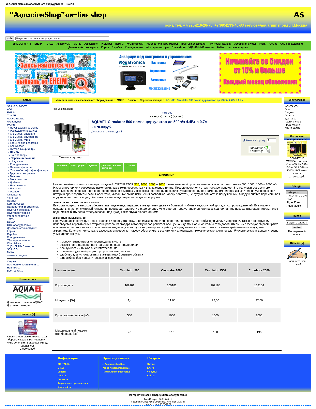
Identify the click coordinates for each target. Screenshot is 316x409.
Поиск (297, 215)
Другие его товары (18, 305)
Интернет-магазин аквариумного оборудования (34, 4)
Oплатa (289, 115)
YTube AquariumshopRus (116, 368)
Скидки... (12, 261)
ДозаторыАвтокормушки (83, 47)
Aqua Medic (297, 206)
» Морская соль (17, 179)
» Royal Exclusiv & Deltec (22, 127)
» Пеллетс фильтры (19, 167)
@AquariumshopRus (114, 364)
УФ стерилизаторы (157, 47)
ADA (10, 109)
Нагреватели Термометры (162, 43)
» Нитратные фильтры (21, 148)
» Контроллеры (17, 155)
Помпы (119, 43)
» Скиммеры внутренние (22, 136)
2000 (162, 184)
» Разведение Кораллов (22, 130)
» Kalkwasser (15, 145)
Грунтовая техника (220, 43)
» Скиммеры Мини (19, 139)
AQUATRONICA (17, 118)
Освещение (91, 43)
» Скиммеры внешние (21, 133)
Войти (70, 4)
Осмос (273, 43)
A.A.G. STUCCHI (297, 196)
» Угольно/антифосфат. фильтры (27, 170)
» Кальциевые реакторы (22, 142)
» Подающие (15, 161)
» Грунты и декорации (21, 173)
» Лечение (13, 188)
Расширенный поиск (296, 233)
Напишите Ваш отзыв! (297, 261)
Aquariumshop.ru (157, 401)
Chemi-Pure (178, 47)
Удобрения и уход (245, 43)
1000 (144, 184)
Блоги (150, 368)
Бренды (296, 185)
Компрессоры (135, 43)
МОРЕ (120, 100)
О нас (288, 109)
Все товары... (15, 270)
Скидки (289, 112)
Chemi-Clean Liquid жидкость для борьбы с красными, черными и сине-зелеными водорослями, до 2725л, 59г (27, 340)
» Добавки (13, 182)
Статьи (151, 364)
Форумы (152, 371)
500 (136, 184)
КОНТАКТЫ (292, 106)
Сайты (151, 375)
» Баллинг (13, 176)
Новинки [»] (28, 314)
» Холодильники (17, 164)
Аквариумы (64, 43)
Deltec (220, 47)
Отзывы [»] (297, 243)
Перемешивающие (151, 100)
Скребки (117, 47)
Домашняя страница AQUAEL (25, 302)
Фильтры (106, 43)
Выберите (297, 192)
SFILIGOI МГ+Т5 (22, 43)
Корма (105, 47)
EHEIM (38, 43)
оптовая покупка (238, 47)
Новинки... (13, 267)
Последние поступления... (23, 264)
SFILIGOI (12, 249)
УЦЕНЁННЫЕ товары (201, 47)
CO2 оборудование (291, 43)
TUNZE (49, 43)
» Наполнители (17, 185)
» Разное (13, 191)
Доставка (290, 118)
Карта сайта (292, 127)
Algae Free (297, 202)
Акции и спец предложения (293, 123)
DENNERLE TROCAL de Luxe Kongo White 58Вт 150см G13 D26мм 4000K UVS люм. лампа (296, 164)
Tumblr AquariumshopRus (117, 371)
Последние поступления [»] (296, 138)
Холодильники (134, 47)
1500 (152, 184)
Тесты (262, 43)
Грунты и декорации (193, 43)
